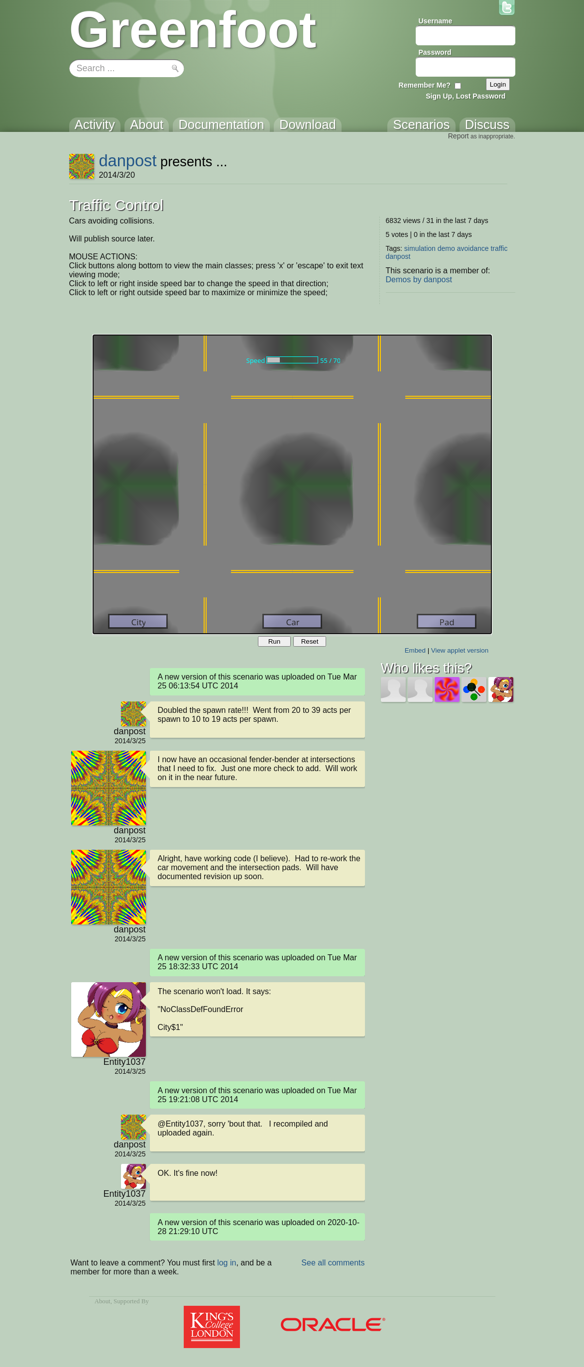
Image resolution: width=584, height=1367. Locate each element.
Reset (310, 641)
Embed (415, 650)
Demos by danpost (419, 279)
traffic (498, 248)
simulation (420, 248)
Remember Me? (425, 85)
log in (226, 1262)
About (103, 1301)
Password (435, 52)
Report (458, 136)
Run (274, 641)
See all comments (332, 1262)
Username (436, 21)
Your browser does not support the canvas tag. (292, 484)
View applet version (459, 650)
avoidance (473, 248)
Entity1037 (124, 1062)
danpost (127, 160)
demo (446, 248)
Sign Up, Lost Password (465, 96)
